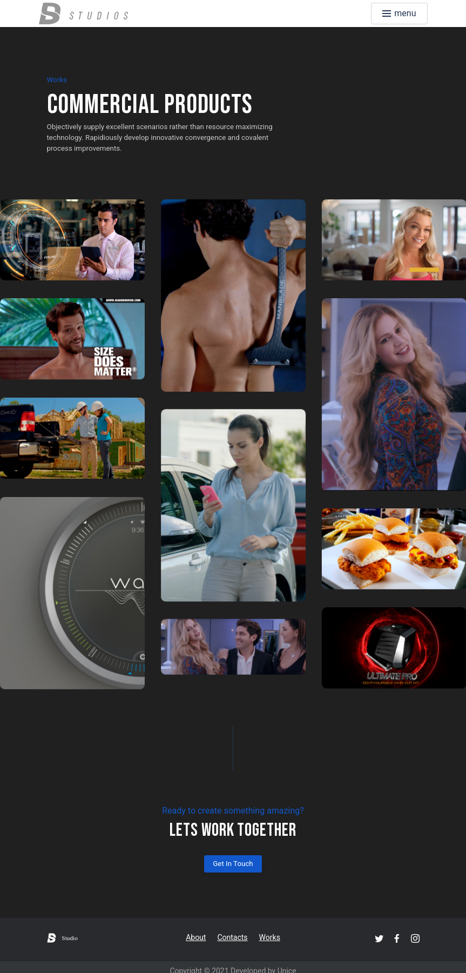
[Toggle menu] (399, 13)
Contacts (232, 937)
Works (269, 937)
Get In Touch (233, 864)
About (196, 937)
